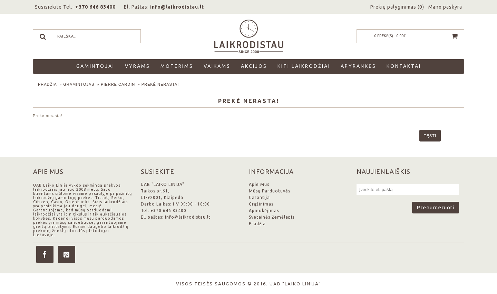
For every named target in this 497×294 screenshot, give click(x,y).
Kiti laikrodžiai (303, 66)
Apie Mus (259, 184)
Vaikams (217, 66)
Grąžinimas (261, 204)
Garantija (259, 197)
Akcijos (254, 66)
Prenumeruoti (436, 207)
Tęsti (430, 136)
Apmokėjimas (264, 210)
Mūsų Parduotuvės (269, 191)
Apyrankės (358, 66)
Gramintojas (78, 84)
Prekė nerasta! (160, 84)
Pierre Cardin (118, 84)
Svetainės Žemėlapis (271, 217)
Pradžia (47, 84)
